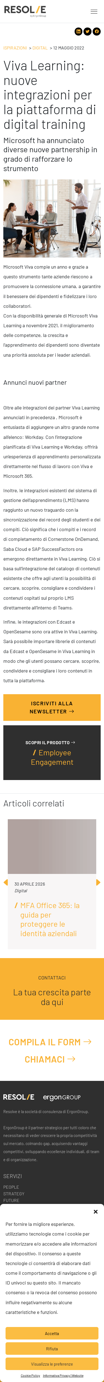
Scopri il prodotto (50, 742)
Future (11, 1200)
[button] (95, 1211)
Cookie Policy (30, 1375)
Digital (40, 47)
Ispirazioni (15, 47)
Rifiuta (52, 1348)
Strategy (13, 1193)
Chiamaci (50, 1059)
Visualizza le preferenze (52, 1363)
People (11, 1186)
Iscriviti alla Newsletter (52, 707)
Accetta (52, 1333)
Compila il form (50, 1041)
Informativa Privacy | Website (63, 1375)
